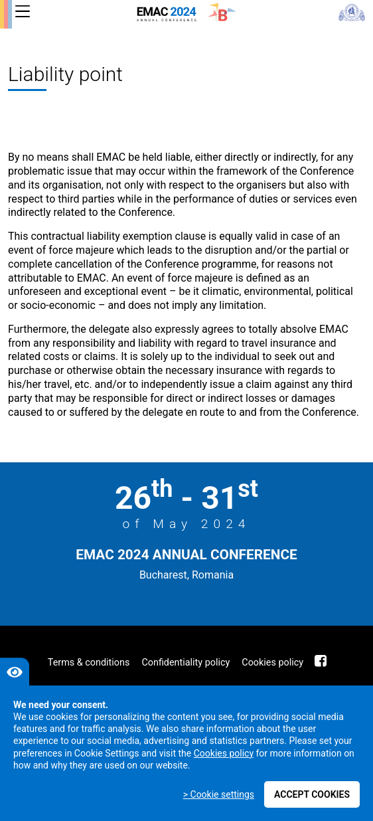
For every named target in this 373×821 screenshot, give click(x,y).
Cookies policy (272, 662)
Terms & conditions (89, 662)
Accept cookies (312, 794)
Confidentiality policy (185, 662)
